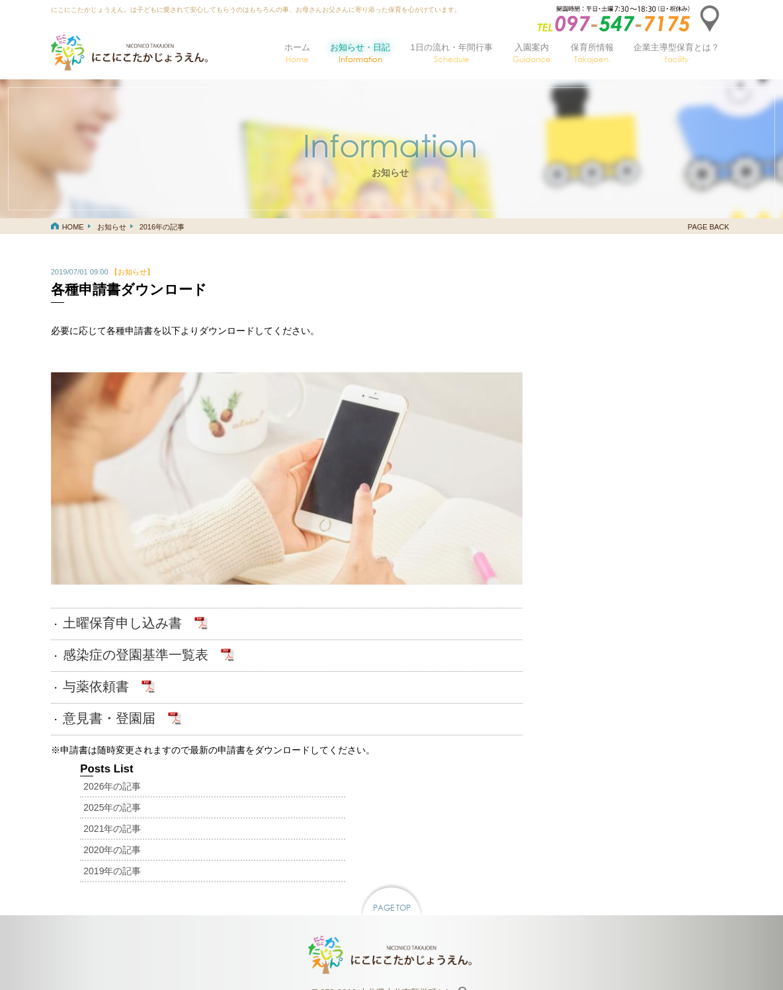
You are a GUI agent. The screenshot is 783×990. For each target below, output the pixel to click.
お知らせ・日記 (360, 53)
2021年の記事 (558, 333)
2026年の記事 (558, 291)
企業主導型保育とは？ (677, 53)
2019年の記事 (558, 375)
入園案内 (532, 53)
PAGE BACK (708, 227)
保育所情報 (592, 53)
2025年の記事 (558, 312)
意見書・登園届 (109, 704)
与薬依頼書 (96, 672)
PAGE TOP (392, 769)
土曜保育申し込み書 (122, 609)
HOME (73, 227)
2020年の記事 (558, 354)
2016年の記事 (162, 227)
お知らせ (111, 227)
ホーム (297, 53)
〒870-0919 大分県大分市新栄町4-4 (381, 855)
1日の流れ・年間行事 (451, 53)
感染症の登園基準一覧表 (135, 641)
